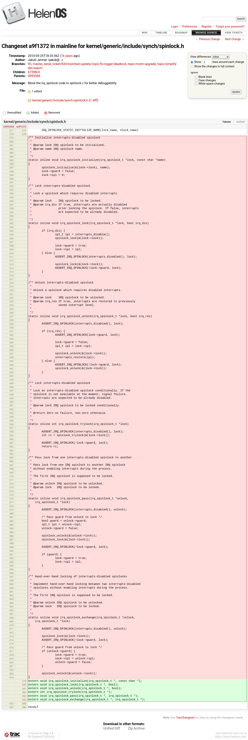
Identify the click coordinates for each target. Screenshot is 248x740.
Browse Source (206, 32)
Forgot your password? (230, 26)
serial (47, 64)
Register (207, 26)
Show (196, 62)
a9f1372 (39, 46)
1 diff (93, 100)
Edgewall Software (43, 736)
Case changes (207, 80)
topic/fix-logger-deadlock (109, 64)
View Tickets (233, 32)
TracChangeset (185, 717)
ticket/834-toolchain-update (72, 64)
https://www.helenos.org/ (230, 736)
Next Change (233, 39)
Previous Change (209, 39)
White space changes (211, 83)
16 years (67, 56)
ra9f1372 (21, 126)
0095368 (34, 76)
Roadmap (181, 32)
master (37, 64)
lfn (29, 64)
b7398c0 (34, 72)
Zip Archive (136, 728)
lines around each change (223, 62)
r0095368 (8, 126)
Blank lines (205, 77)
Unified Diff (111, 728)
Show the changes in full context (212, 66)
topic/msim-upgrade (142, 64)
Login (174, 26)
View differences (200, 57)
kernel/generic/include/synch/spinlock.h (135, 46)
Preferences (189, 26)
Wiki (144, 32)
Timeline (161, 32)
